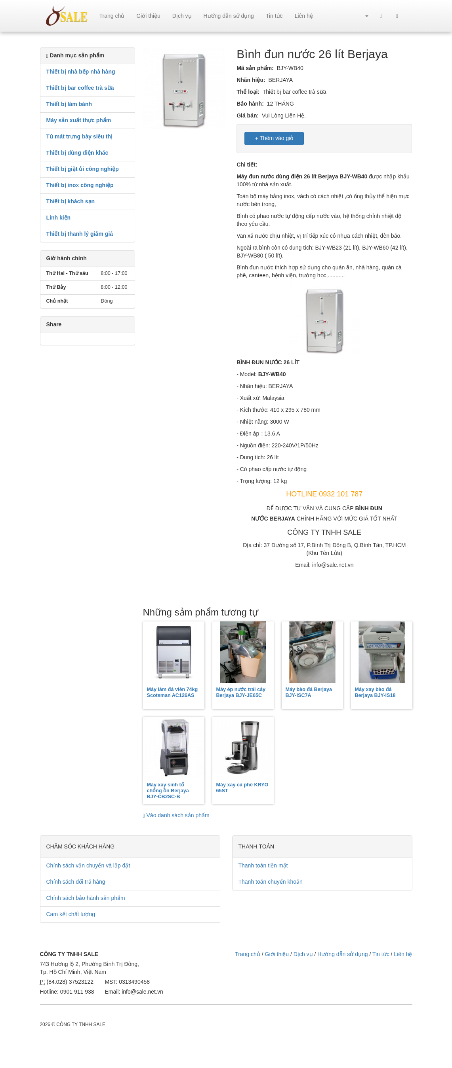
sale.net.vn (67, 16)
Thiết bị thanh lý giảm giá (79, 234)
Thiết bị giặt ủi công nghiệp (82, 169)
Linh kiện (58, 217)
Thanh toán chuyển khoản (270, 882)
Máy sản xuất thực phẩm (78, 120)
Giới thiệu (148, 16)
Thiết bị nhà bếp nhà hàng (80, 71)
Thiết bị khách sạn (70, 201)
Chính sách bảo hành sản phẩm (85, 898)
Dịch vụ (182, 16)
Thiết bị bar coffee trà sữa (80, 88)
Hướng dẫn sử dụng (229, 16)
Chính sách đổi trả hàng (75, 882)
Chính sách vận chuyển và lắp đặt (88, 865)
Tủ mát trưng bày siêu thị (79, 136)
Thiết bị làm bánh (69, 104)
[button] (362, 16)
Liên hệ (304, 16)
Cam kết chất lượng (70, 914)
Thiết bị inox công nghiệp (80, 185)
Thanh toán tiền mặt (263, 865)
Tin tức (274, 16)
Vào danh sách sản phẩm (176, 815)
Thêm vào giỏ (274, 138)
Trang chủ (112, 16)
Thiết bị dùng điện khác (77, 153)
